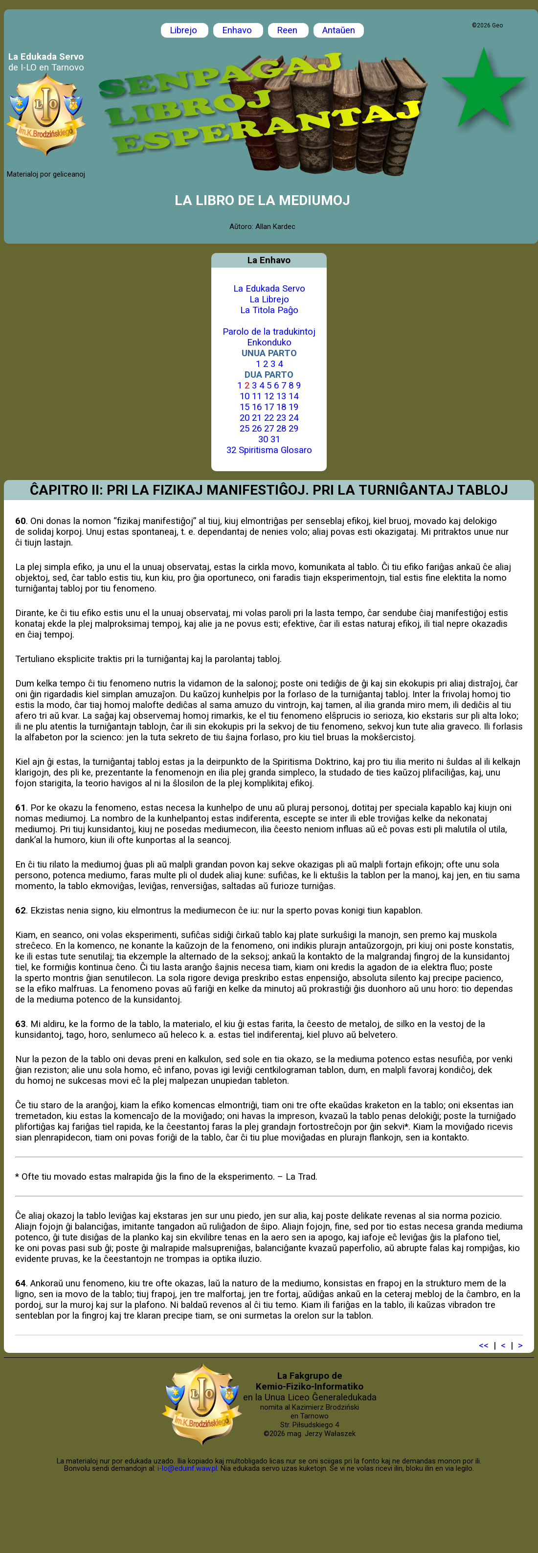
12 (269, 396)
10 (244, 396)
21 (257, 417)
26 (257, 428)
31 (275, 439)
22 (269, 417)
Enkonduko (269, 342)
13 (281, 396)
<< (484, 1345)
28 (281, 428)
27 (269, 428)
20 (244, 417)
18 (281, 407)
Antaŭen (338, 30)
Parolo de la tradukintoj (269, 331)
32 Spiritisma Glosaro (269, 450)
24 (293, 417)
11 (257, 396)
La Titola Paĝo (269, 310)
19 (293, 407)
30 (263, 439)
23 (281, 417)
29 (293, 428)
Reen (288, 30)
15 (244, 407)
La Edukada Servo (269, 288)
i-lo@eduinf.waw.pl (187, 1468)
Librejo (184, 30)
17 (269, 407)
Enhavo (238, 30)
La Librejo (269, 299)
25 (244, 428)
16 (257, 407)
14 (293, 396)
